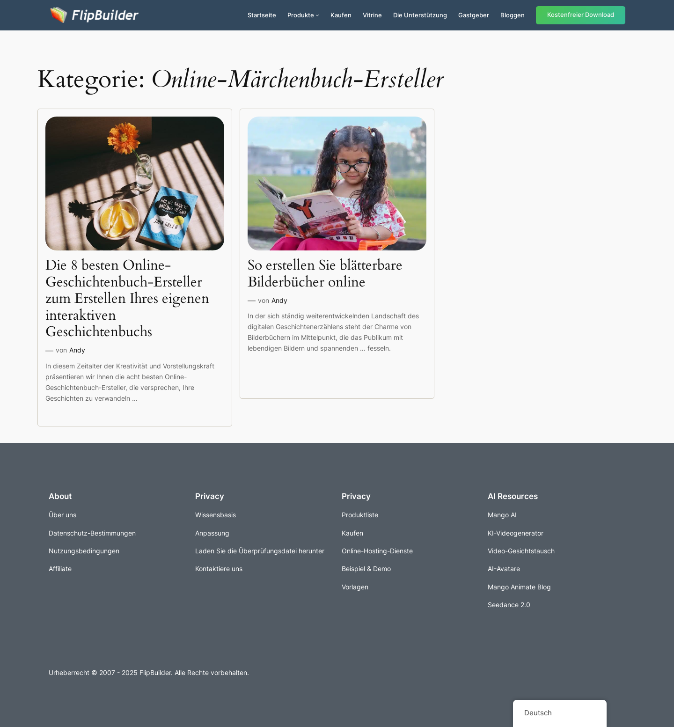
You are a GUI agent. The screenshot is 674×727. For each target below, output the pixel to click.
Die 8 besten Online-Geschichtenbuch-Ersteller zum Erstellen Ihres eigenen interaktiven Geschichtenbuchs (127, 299)
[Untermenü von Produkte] (317, 15)
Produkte (300, 15)
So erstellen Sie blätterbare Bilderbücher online (325, 274)
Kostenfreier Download (580, 14)
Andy (77, 350)
